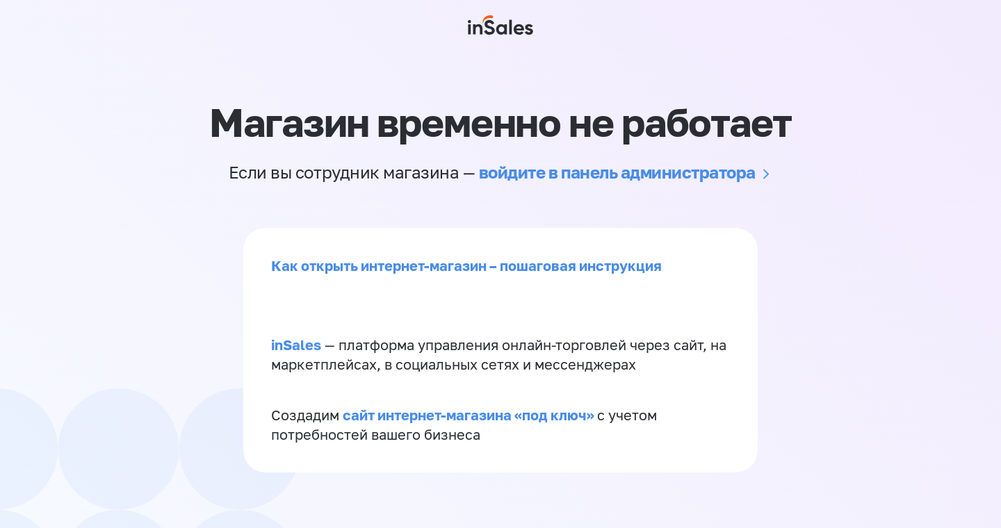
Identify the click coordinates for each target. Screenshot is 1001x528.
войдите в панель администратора (617, 172)
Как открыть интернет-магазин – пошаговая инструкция (466, 265)
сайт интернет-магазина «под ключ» (470, 414)
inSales (296, 344)
